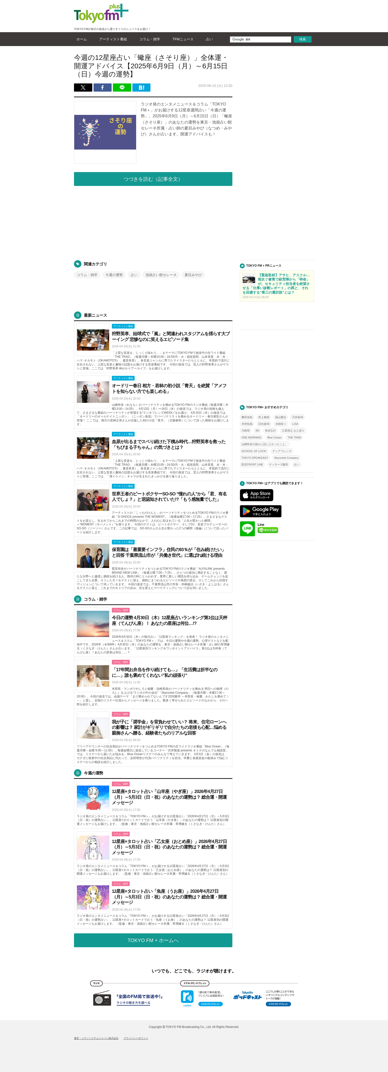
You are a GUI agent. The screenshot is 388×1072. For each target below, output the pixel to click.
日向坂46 (263, 423)
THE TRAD (294, 437)
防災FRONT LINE (252, 464)
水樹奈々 (280, 423)
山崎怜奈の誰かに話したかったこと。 (265, 444)
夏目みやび (193, 275)
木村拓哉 (247, 423)
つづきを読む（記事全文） (153, 179)
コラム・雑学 (148, 39)
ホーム (80, 39)
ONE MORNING (251, 437)
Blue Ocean (274, 437)
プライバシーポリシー (135, 1038)
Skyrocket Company (286, 457)
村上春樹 (263, 417)
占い (208, 39)
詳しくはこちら (153, 347)
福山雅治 (280, 417)
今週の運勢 (114, 275)
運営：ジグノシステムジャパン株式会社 (96, 1038)
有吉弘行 (270, 430)
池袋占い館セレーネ (161, 275)
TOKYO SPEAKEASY (255, 457)
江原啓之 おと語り (293, 430)
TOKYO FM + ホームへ (153, 940)
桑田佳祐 (247, 417)
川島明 (246, 430)
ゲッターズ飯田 (278, 464)
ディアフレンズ (281, 451)
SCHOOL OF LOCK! (254, 451)
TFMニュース (182, 39)
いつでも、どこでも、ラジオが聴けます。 (194, 971)
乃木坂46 (297, 417)
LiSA (295, 423)
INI (257, 430)
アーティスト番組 (112, 39)
